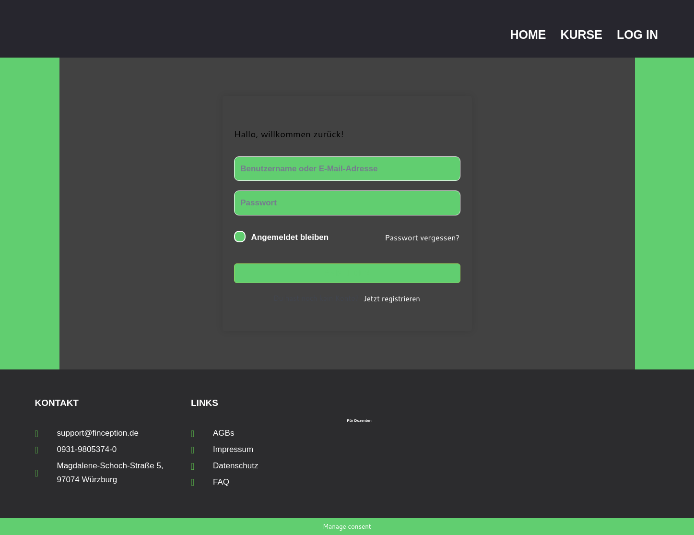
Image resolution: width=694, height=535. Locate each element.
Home (528, 34)
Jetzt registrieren (392, 299)
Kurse (581, 34)
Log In (637, 34)
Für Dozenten (359, 420)
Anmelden (347, 273)
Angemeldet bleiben (290, 237)
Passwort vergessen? (422, 237)
